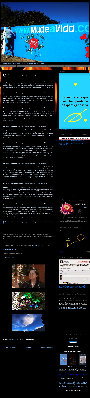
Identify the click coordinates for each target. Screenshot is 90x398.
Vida (67, 65)
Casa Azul (34, 245)
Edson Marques (13, 339)
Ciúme (44, 65)
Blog (5, 65)
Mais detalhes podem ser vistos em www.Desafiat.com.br (72, 308)
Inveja (50, 65)
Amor (19, 65)
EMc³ (83, 65)
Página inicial (28, 347)
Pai (33, 65)
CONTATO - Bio (12, 65)
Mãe (28, 65)
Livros (78, 65)
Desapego (38, 65)
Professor (72, 65)
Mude (63, 302)
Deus (24, 65)
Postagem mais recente (9, 347)
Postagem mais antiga (47, 347)
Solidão (61, 65)
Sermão (55, 65)
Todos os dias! (8, 258)
